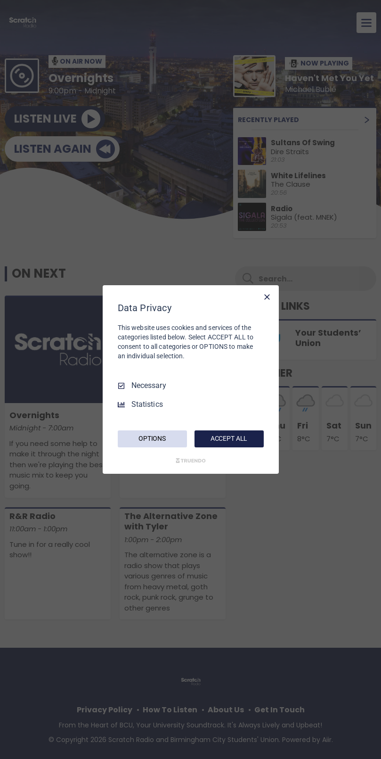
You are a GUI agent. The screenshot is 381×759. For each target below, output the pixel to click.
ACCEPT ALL (229, 438)
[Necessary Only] (267, 297)
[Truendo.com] (191, 460)
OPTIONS (152, 438)
